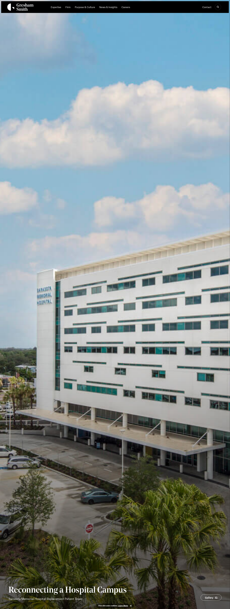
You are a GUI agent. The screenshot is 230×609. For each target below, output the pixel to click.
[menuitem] (57, 7)
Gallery (209, 597)
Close (131, 606)
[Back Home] (20, 7)
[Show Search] (217, 7)
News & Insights (108, 7)
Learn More (123, 605)
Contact (206, 7)
